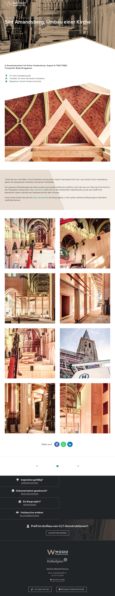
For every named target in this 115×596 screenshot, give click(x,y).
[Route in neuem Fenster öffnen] (57, 558)
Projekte (10, 18)
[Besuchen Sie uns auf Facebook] (49, 578)
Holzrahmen (39, 190)
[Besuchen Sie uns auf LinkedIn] (57, 578)
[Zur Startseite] (15, 3)
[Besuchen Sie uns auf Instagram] (65, 578)
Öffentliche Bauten (29, 18)
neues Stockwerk (39, 197)
